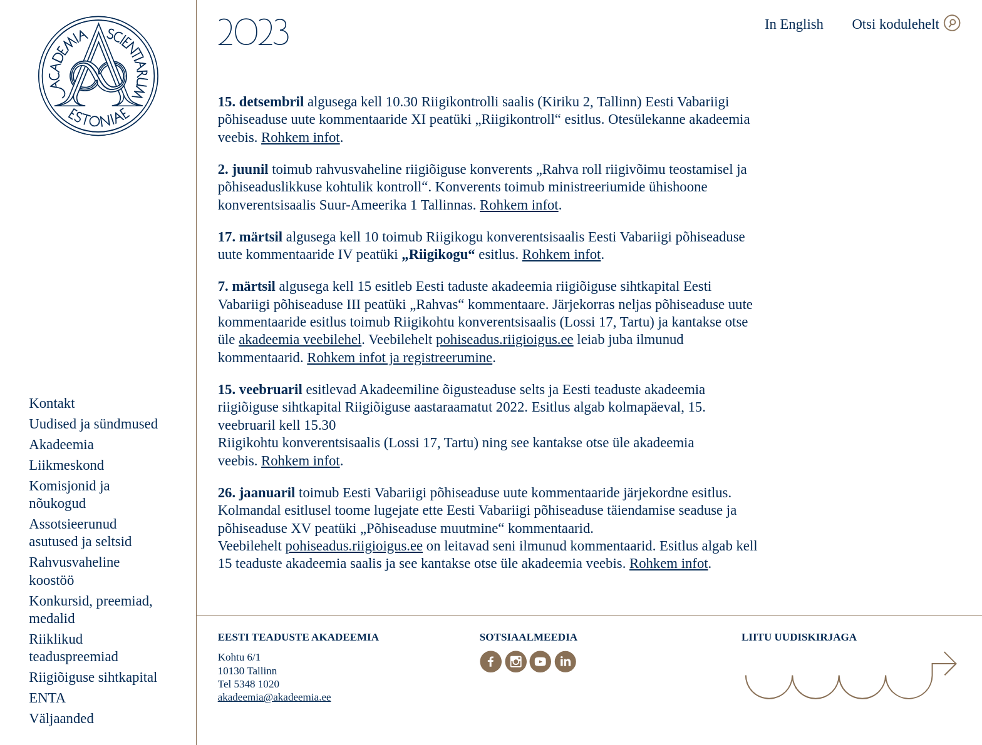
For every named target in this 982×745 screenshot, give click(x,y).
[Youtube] (541, 670)
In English (794, 24)
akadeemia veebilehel (300, 339)
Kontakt (52, 403)
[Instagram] (517, 670)
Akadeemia (61, 444)
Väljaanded (61, 718)
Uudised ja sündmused (93, 424)
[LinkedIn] (565, 670)
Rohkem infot (300, 137)
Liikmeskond (66, 465)
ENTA (47, 698)
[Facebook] (492, 670)
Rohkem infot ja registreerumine (399, 357)
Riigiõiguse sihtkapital (93, 677)
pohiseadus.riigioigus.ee (505, 339)
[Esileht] (98, 77)
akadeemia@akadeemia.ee (274, 697)
